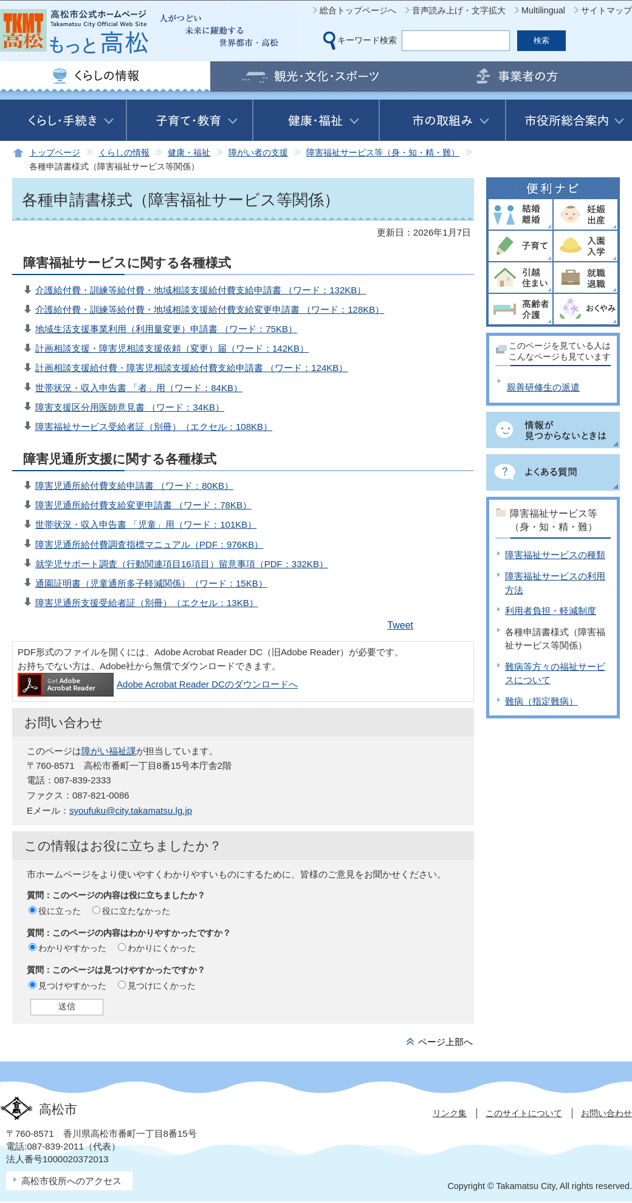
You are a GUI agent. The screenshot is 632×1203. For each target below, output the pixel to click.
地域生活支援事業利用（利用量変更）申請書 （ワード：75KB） (166, 329)
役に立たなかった (136, 911)
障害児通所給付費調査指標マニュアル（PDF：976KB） (149, 544)
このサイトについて (524, 1113)
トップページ (54, 152)
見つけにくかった (162, 985)
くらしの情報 (123, 152)
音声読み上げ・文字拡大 (459, 10)
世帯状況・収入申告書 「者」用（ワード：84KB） (138, 388)
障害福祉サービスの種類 (555, 555)
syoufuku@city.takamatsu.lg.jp (130, 810)
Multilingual (543, 10)
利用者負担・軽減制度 (550, 610)
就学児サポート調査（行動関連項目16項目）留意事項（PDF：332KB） (181, 564)
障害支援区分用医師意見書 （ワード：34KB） (129, 407)
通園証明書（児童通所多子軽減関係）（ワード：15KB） (151, 583)
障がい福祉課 (108, 751)
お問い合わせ (606, 1113)
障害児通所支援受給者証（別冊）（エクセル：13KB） (146, 603)
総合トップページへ (358, 10)
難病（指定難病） (541, 701)
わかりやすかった (72, 948)
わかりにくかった (162, 948)
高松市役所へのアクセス (71, 1181)
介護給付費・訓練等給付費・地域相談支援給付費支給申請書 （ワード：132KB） (200, 290)
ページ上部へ (445, 1042)
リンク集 (450, 1113)
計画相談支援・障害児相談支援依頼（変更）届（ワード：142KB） (172, 348)
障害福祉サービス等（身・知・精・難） (382, 152)
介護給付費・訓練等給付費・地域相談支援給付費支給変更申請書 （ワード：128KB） (209, 309)
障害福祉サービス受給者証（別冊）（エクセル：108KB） (153, 426)
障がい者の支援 (258, 152)
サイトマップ (606, 10)
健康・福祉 (189, 152)
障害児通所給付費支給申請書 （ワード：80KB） (134, 485)
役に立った (59, 911)
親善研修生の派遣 (543, 387)
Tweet (400, 625)
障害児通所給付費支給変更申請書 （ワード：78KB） (143, 505)
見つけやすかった (72, 985)
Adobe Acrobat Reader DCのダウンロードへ (158, 684)
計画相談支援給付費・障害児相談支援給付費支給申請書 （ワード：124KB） (191, 368)
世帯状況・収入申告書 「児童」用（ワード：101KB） (145, 524)
